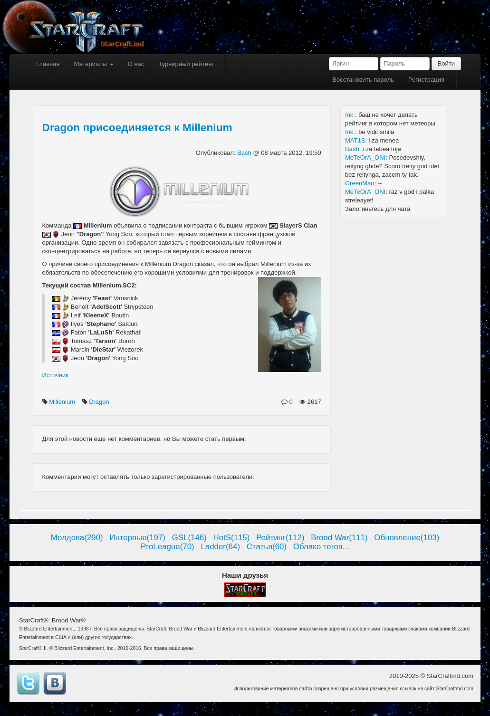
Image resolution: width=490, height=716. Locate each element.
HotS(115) (231, 537)
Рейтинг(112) (280, 537)
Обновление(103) (406, 537)
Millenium (63, 401)
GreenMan (359, 183)
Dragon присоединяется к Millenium (137, 127)
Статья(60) (267, 546)
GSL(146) (189, 537)
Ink (350, 114)
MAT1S (355, 140)
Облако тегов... (321, 546)
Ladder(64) (220, 546)
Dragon (100, 401)
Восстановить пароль (363, 79)
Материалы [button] (93, 63)
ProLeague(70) (167, 546)
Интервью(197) (137, 537)
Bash (245, 152)
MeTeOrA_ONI (365, 157)
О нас (136, 63)
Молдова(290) (77, 537)
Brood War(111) (339, 537)
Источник (55, 375)
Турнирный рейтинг (186, 63)
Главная (47, 63)
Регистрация (426, 79)
